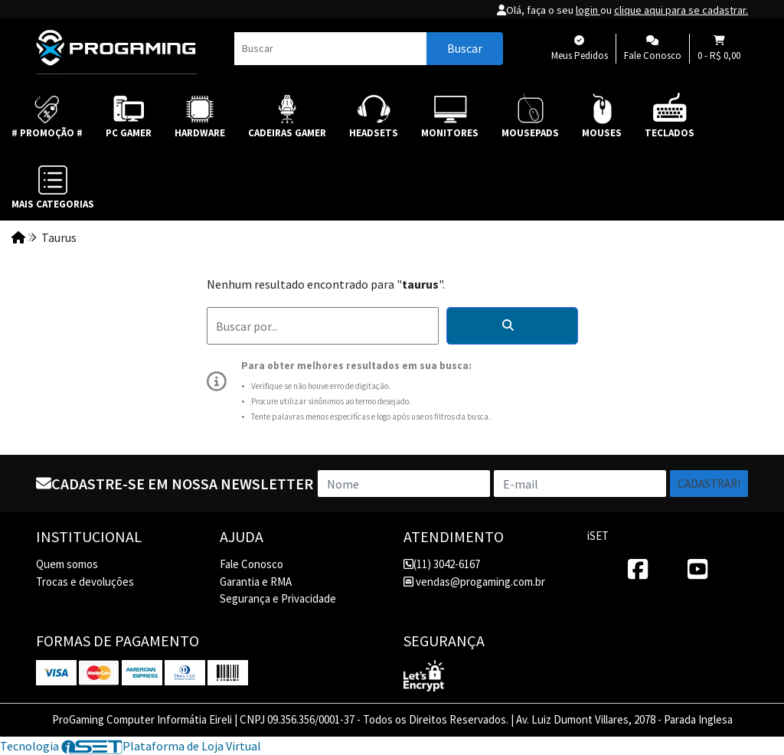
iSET (598, 535)
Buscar (464, 48)
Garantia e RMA (256, 581)
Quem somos (67, 564)
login (588, 10)
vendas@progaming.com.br (474, 581)
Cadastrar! (709, 483)
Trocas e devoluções (85, 581)
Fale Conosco (251, 564)
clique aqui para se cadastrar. (681, 10)
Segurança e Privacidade (278, 598)
